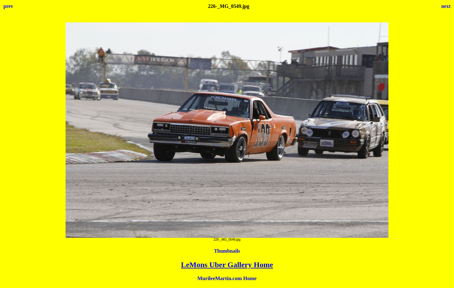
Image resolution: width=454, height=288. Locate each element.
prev (8, 6)
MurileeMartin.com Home (227, 278)
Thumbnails (227, 251)
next (446, 6)
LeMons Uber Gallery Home (227, 265)
